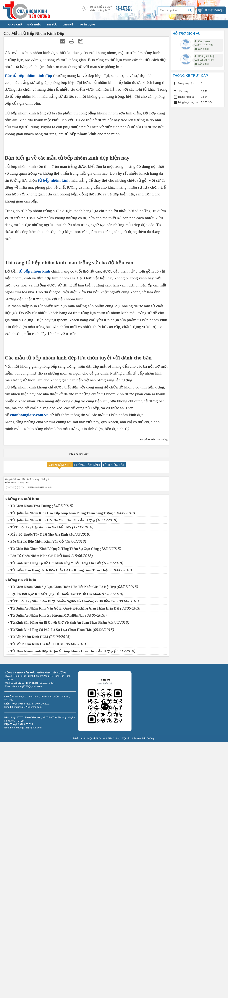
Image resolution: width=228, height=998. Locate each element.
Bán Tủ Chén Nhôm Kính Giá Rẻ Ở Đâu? (39, 812)
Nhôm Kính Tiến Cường (108, 994)
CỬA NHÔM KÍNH (60, 720)
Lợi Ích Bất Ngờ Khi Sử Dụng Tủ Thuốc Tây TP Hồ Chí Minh (54, 850)
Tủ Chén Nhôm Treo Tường (29, 762)
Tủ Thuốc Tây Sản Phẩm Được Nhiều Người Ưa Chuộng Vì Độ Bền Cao (62, 857)
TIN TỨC (52, 24)
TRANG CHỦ (14, 24)
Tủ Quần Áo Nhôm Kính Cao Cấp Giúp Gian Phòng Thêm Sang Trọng (60, 769)
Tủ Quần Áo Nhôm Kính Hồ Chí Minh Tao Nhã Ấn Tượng (51, 776)
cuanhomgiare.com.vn (29, 670)
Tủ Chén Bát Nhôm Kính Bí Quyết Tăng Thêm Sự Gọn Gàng (53, 804)
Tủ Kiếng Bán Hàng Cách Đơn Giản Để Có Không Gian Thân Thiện (59, 826)
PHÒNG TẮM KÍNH (87, 720)
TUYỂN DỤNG (86, 24)
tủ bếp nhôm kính (53, 289)
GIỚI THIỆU (34, 24)
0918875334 (124, 7)
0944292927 (124, 10)
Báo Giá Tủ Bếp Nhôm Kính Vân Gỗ (36, 797)
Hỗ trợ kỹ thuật (206, 56)
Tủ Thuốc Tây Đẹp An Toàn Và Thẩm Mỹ (39, 783)
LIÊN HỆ (68, 24)
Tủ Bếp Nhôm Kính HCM (28, 893)
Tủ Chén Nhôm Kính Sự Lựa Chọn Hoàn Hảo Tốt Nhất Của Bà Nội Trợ (62, 843)
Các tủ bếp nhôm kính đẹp (28, 75)
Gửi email (202, 48)
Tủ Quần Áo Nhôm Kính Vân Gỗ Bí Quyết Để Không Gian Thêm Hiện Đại (63, 864)
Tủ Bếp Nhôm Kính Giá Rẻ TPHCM (36, 900)
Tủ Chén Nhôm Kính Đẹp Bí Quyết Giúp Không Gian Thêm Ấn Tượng (60, 907)
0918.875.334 (204, 45)
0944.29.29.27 (204, 60)
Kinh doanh (204, 41)
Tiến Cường (148, 994)
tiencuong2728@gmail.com (27, 962)
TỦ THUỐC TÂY (114, 720)
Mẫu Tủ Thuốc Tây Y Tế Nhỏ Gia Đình (38, 790)
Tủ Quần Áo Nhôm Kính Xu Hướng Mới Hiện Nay (46, 871)
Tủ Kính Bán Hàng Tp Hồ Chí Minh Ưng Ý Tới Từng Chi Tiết (54, 819)
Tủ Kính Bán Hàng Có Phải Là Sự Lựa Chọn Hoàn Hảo (50, 885)
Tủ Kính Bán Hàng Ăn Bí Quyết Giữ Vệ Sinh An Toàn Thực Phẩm (57, 878)
